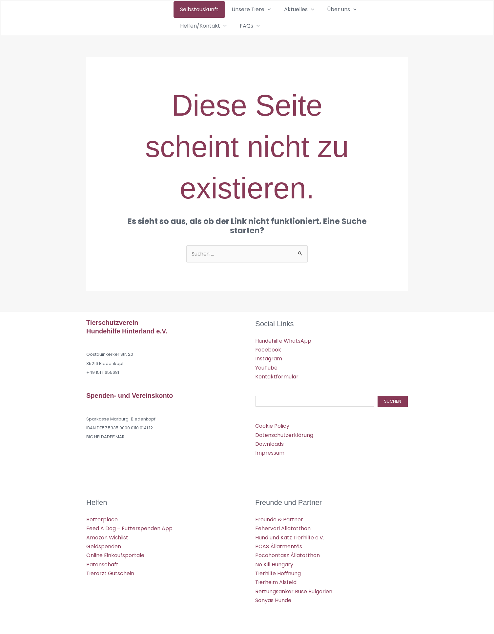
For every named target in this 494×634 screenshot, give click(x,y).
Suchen (392, 401)
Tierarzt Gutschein (110, 572)
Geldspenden (103, 545)
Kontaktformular (276, 376)
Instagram (268, 358)
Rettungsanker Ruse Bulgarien (293, 590)
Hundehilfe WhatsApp (283, 340)
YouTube (266, 367)
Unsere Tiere (237, 17)
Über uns (309, 17)
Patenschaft (102, 563)
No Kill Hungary (274, 563)
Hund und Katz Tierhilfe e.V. (289, 536)
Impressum (269, 452)
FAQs (389, 17)
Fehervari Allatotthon (283, 527)
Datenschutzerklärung (284, 434)
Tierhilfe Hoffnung (278, 572)
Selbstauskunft (194, 17)
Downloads (269, 443)
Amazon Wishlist (107, 536)
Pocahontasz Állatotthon (287, 554)
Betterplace (102, 518)
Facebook (268, 349)
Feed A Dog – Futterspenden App (129, 527)
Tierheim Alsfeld (276, 581)
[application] (254, 17)
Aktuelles (276, 17)
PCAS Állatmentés (278, 545)
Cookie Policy (272, 425)
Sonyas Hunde (273, 599)
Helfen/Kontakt (351, 17)
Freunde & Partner (279, 518)
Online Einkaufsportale (115, 554)
